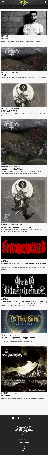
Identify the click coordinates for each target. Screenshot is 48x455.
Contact (24, 450)
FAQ (24, 448)
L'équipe (24, 446)
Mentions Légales (24, 442)
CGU (24, 444)
